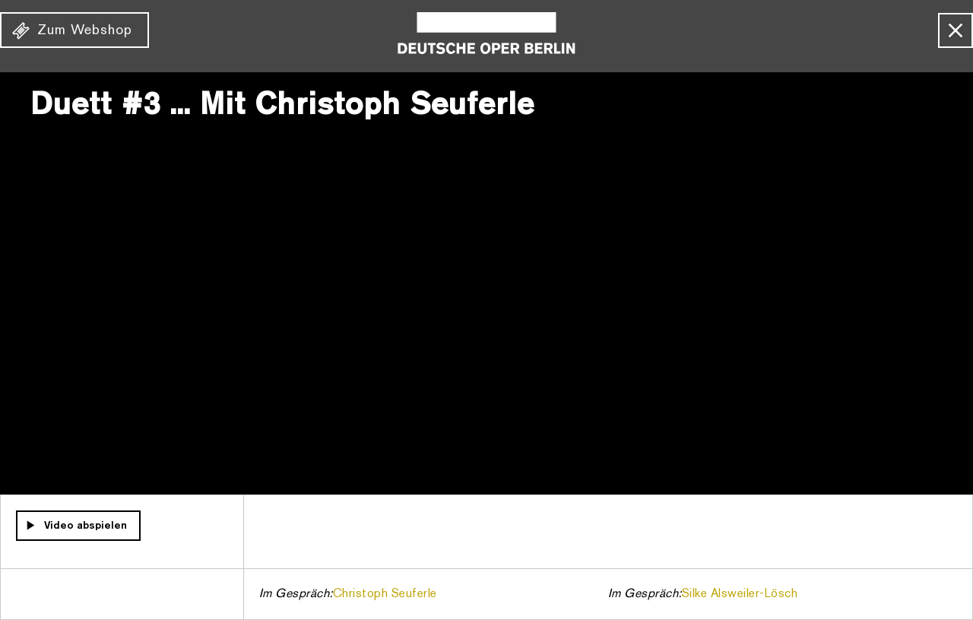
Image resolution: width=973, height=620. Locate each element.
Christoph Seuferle (385, 594)
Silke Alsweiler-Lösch (740, 594)
